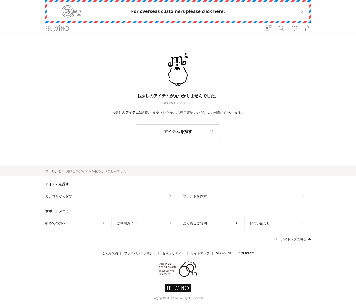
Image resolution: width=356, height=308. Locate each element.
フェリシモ (53, 171)
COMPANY (246, 253)
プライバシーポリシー (140, 253)
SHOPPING (224, 253)
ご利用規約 (110, 253)
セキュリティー (173, 253)
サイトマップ (200, 253)
